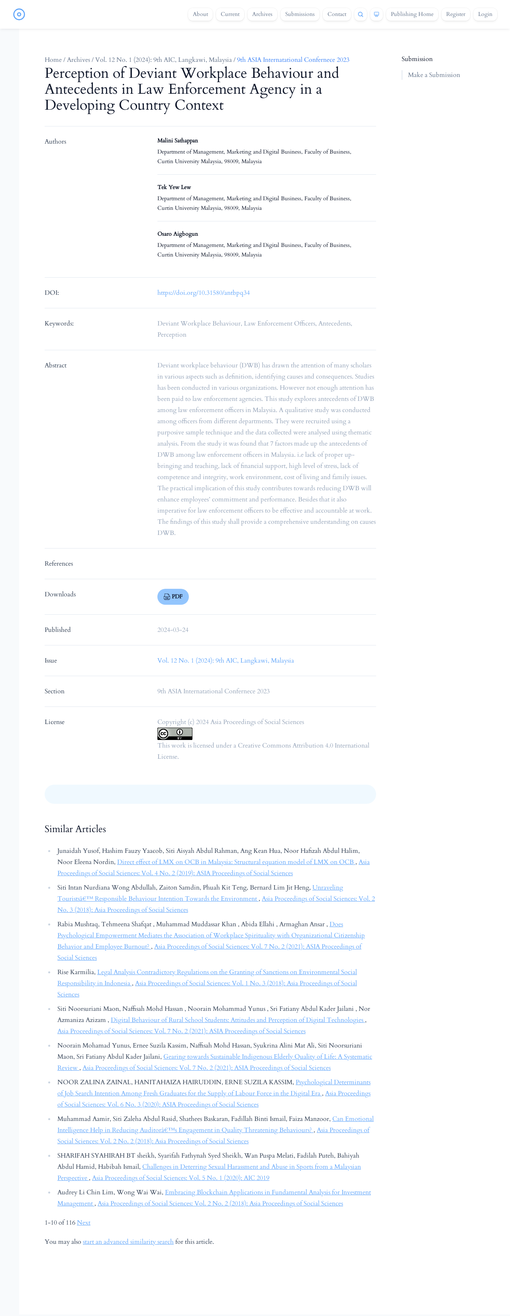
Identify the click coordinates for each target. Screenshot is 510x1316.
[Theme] (376, 14)
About (200, 14)
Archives (262, 14)
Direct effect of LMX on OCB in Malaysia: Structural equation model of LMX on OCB (236, 862)
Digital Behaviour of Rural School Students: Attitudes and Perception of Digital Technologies (238, 1020)
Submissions (300, 14)
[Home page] (19, 14)
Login (485, 14)
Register (455, 14)
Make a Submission (434, 75)
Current (230, 14)
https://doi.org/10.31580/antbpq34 (203, 292)
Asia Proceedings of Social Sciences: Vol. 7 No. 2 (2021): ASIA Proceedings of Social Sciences (181, 1031)
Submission (417, 59)
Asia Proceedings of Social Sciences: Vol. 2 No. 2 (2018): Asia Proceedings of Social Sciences (220, 1203)
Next (83, 1222)
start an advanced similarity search (128, 1241)
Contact (337, 14)
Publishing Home (412, 14)
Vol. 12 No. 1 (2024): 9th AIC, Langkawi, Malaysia (163, 59)
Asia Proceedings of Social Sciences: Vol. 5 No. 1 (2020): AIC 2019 (180, 1178)
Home (53, 59)
